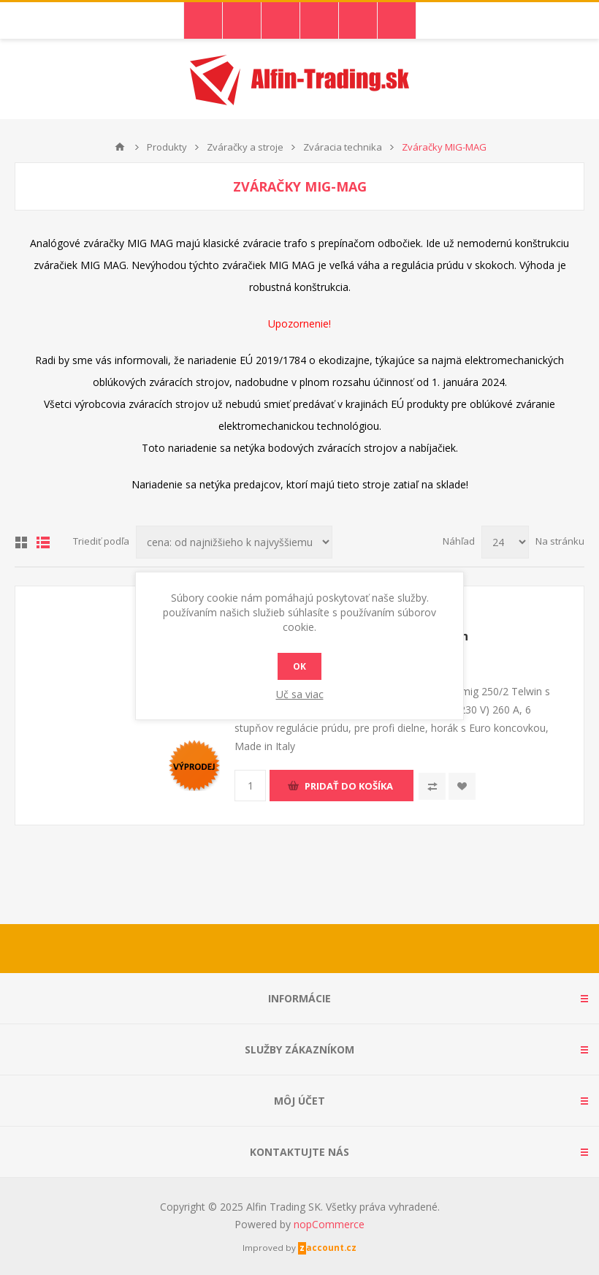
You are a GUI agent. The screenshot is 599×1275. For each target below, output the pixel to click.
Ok (299, 666)
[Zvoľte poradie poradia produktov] (234, 542)
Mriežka (21, 542)
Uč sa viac (300, 694)
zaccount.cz (328, 1247)
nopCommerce (329, 1224)
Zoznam (43, 542)
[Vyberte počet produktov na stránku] (505, 542)
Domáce (119, 147)
